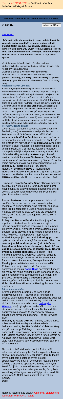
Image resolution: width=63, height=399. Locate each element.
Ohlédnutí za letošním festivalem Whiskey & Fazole (30, 394)
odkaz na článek (52, 25)
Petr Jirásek (8, 34)
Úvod (4, 3)
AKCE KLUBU (19, 3)
